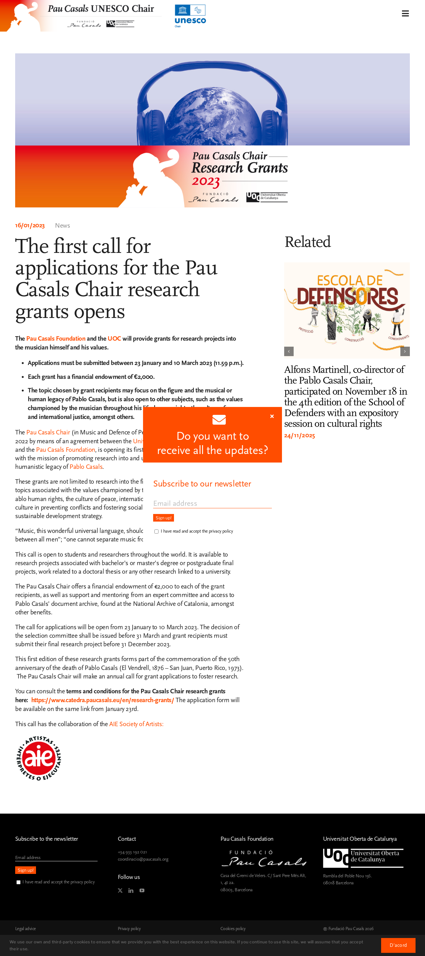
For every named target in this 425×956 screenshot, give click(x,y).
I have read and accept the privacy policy (58, 882)
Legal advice (25, 928)
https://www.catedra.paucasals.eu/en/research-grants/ (103, 700)
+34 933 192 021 (132, 852)
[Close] (272, 416)
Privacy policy (129, 928)
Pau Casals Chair (48, 432)
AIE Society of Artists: (137, 724)
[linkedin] (131, 890)
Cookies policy (232, 928)
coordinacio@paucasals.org (143, 859)
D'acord (398, 945)
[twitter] (120, 890)
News (62, 225)
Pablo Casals (85, 466)
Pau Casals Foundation (55, 339)
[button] (289, 351)
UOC (114, 339)
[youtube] (142, 890)
